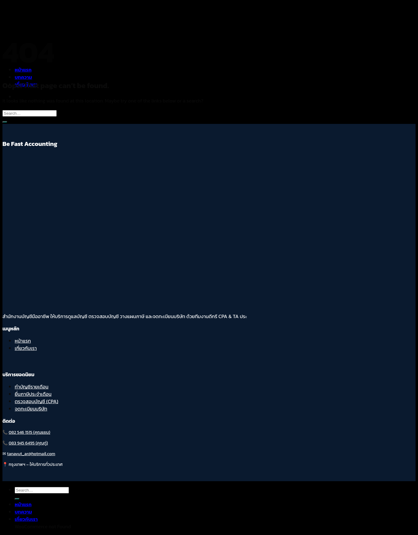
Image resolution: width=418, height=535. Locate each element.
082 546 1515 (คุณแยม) (29, 432)
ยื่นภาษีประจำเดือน (33, 394)
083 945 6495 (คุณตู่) (28, 443)
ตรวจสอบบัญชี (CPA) (36, 401)
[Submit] (4, 122)
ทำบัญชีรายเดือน (31, 386)
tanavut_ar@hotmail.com (31, 454)
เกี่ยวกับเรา (26, 348)
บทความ (23, 77)
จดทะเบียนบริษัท (31, 408)
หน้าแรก (23, 340)
